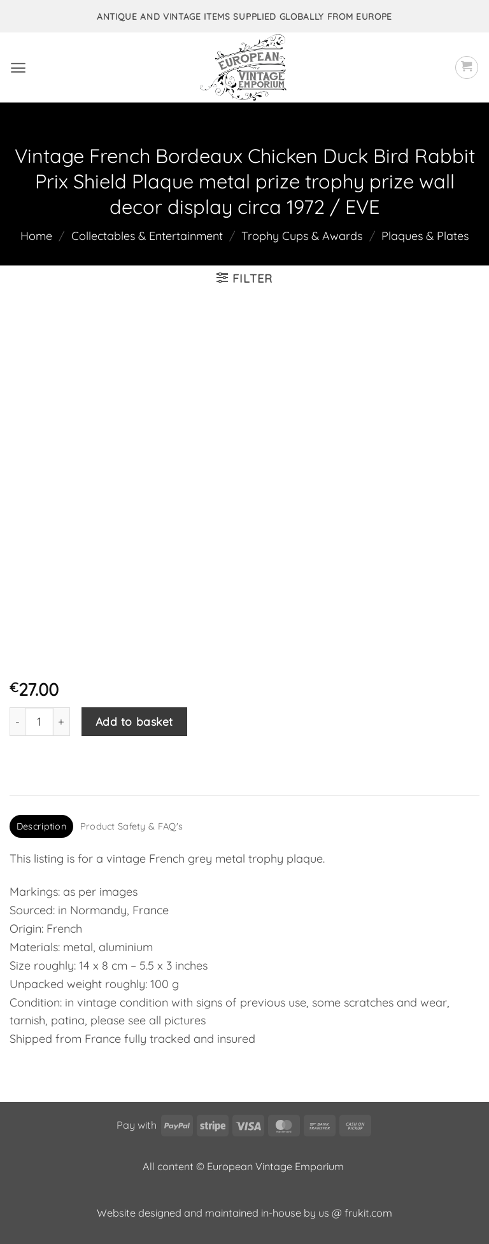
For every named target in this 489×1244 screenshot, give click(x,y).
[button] (18, 68)
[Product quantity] (39, 721)
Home (36, 236)
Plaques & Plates (425, 236)
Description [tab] (41, 826)
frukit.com (368, 1212)
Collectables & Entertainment (147, 236)
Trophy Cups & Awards (301, 236)
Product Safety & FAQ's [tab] (131, 826)
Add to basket (134, 721)
